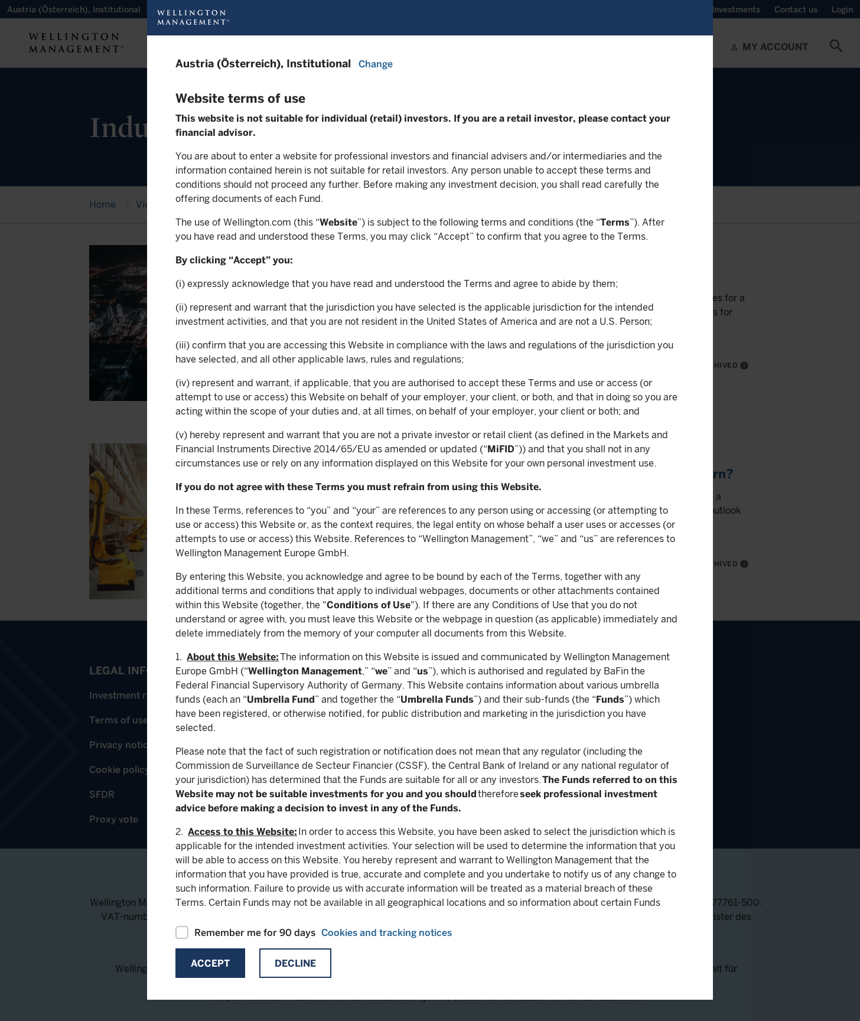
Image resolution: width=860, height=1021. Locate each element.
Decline (295, 963)
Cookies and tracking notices (386, 932)
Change (376, 64)
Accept (210, 963)
